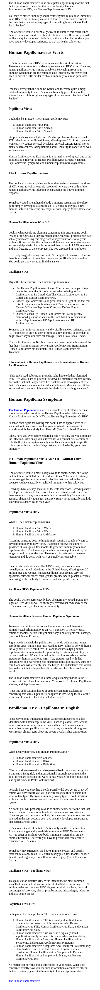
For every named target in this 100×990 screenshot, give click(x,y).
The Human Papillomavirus (24, 980)
